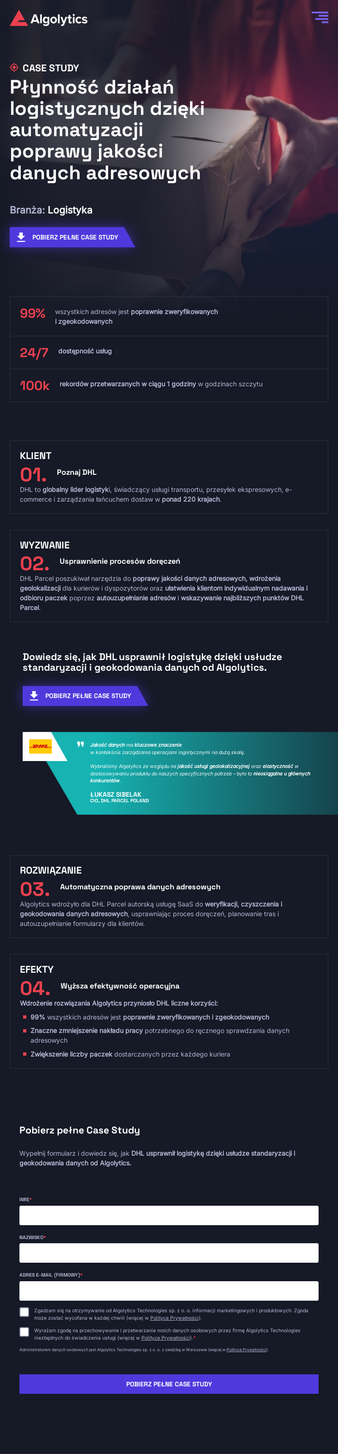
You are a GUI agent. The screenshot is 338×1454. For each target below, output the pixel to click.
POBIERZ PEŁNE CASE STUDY (75, 237)
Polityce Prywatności (174, 1318)
